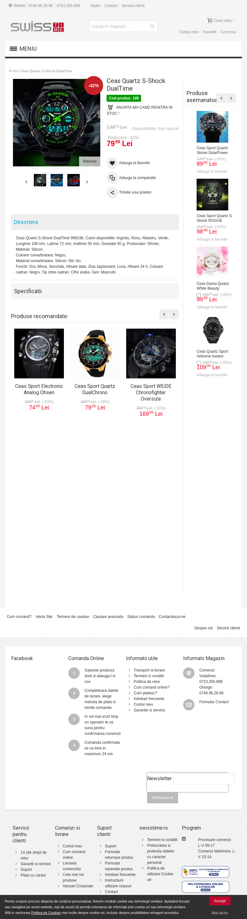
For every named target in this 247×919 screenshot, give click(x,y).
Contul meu (189, 32)
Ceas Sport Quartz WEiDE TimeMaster (206, 353)
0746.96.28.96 (40, 5)
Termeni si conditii (149, 676)
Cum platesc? (145, 693)
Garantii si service (36, 864)
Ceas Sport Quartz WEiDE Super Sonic (207, 489)
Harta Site (44, 616)
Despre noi (204, 628)
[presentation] (187, 795)
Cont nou (228, 32)
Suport (26, 869)
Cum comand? (19, 616)
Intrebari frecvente (149, 699)
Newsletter (159, 778)
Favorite (209, 32)
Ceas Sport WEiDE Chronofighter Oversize (209, 286)
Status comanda (141, 616)
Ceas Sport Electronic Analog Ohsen (208, 150)
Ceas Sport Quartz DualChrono (205, 218)
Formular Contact (214, 702)
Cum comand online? (152, 687)
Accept (220, 901)
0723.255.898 (68, 5)
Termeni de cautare (73, 616)
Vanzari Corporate (78, 886)
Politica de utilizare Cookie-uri (160, 874)
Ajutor (95, 5)
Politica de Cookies (46, 913)
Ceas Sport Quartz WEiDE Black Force (206, 421)
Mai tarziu (220, 913)
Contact (110, 5)
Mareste (89, 161)
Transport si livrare (149, 670)
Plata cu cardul (33, 875)
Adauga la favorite (205, 171)
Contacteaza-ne (172, 616)
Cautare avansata (108, 616)
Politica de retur (147, 681)
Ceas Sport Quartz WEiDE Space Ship (206, 557)
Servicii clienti (133, 5)
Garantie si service (149, 710)
